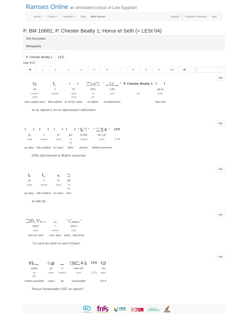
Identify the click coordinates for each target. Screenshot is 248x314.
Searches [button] (69, 16)
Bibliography (33, 46)
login (214, 16)
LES (61, 57)
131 (172, 69)
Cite (220, 77)
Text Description (36, 38)
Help (83, 16)
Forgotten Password (195, 16)
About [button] (38, 16)
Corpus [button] (53, 16)
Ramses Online (81, 6)
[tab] (124, 38)
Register (175, 16)
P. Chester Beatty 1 (39, 57)
